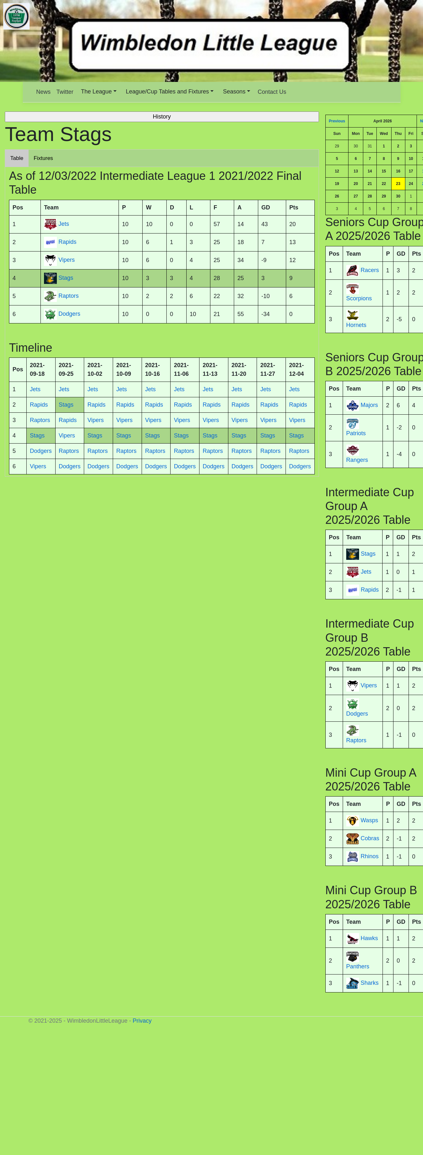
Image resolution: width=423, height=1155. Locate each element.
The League (96, 91)
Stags (368, 554)
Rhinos (370, 856)
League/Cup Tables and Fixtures (167, 91)
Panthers (357, 966)
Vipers (369, 685)
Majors (369, 405)
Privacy (142, 1021)
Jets (366, 572)
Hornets (356, 325)
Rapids (370, 590)
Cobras (370, 838)
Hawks (369, 938)
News (43, 92)
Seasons (234, 91)
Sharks (370, 983)
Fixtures (43, 158)
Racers (370, 270)
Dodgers (357, 713)
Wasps (369, 820)
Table (16, 158)
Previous (337, 121)
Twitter (65, 92)
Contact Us (272, 92)
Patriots (356, 433)
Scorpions (359, 298)
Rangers (357, 460)
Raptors (356, 740)
